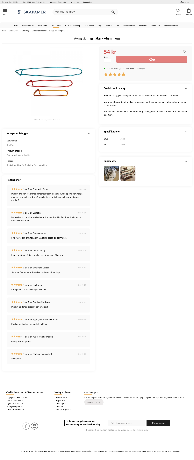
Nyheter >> (74, 2)
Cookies (59, 406)
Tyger (100, 26)
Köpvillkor (60, 400)
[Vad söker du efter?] (85, 12)
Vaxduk (109, 26)
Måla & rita (42, 26)
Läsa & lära (155, 26)
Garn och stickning (72, 26)
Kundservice (61, 397)
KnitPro (10, 145)
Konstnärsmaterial (171, 26)
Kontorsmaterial (129, 26)
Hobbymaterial (28, 26)
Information (184, 2)
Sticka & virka (56, 26)
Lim (117, 26)
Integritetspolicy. (140, 430)
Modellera (143, 26)
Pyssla (16, 26)
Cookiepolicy (62, 403)
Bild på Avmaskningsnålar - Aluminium (47, 120)
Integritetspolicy (63, 409)
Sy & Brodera (89, 26)
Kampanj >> (87, 2)
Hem (4, 31)
